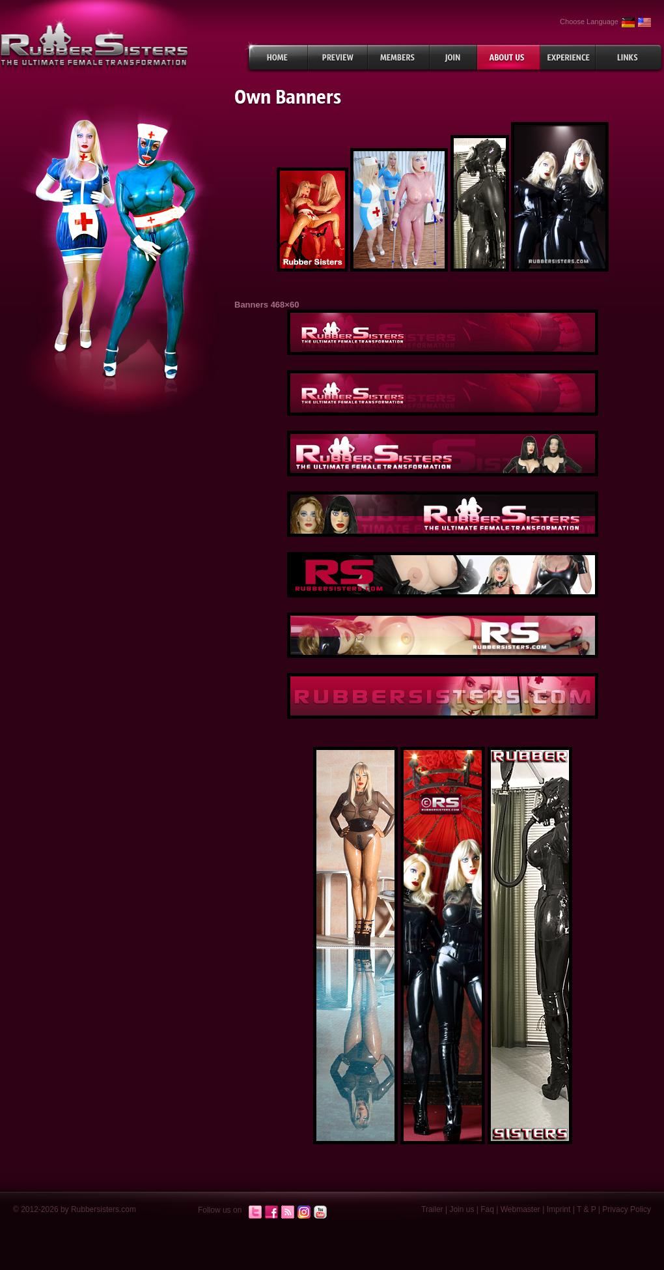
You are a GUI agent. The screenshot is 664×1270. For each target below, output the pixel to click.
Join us (461, 1209)
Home (276, 57)
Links (630, 57)
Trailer (432, 1209)
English (644, 22)
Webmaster (520, 1209)
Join (453, 57)
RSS (288, 1212)
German (628, 22)
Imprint (559, 1209)
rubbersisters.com (94, 45)
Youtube (320, 1212)
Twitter (255, 1212)
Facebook (271, 1212)
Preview (338, 57)
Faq (487, 1209)
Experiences (568, 57)
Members (399, 57)
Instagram (304, 1212)
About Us (508, 57)
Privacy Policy (626, 1209)
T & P (586, 1209)
